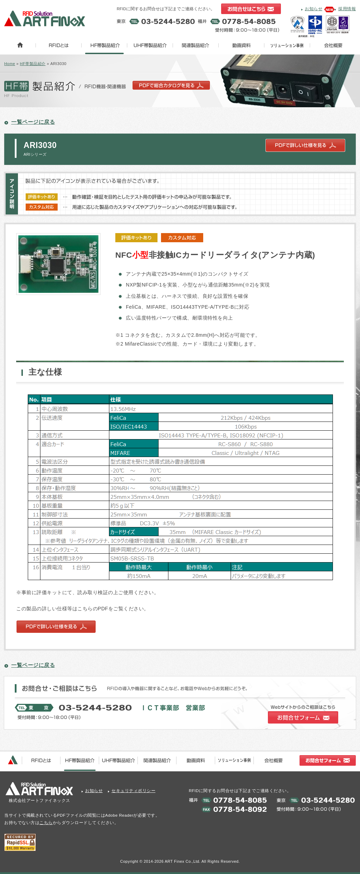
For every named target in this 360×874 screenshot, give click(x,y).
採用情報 (347, 9)
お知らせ (313, 9)
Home (9, 64)
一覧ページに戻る (33, 122)
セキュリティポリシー (133, 791)
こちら (46, 823)
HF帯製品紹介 (33, 64)
